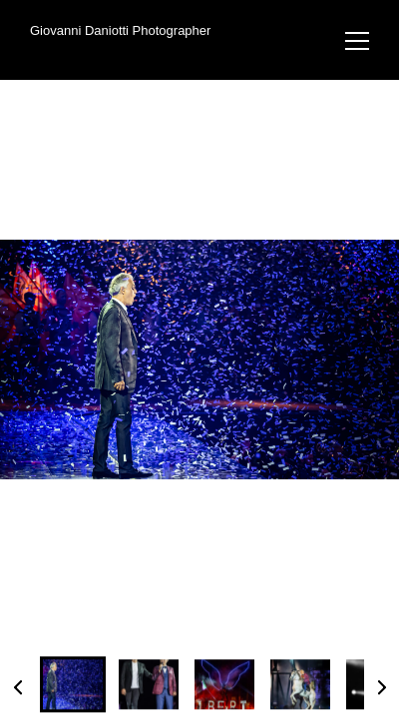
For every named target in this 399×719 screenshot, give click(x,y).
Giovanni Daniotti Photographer (120, 30)
